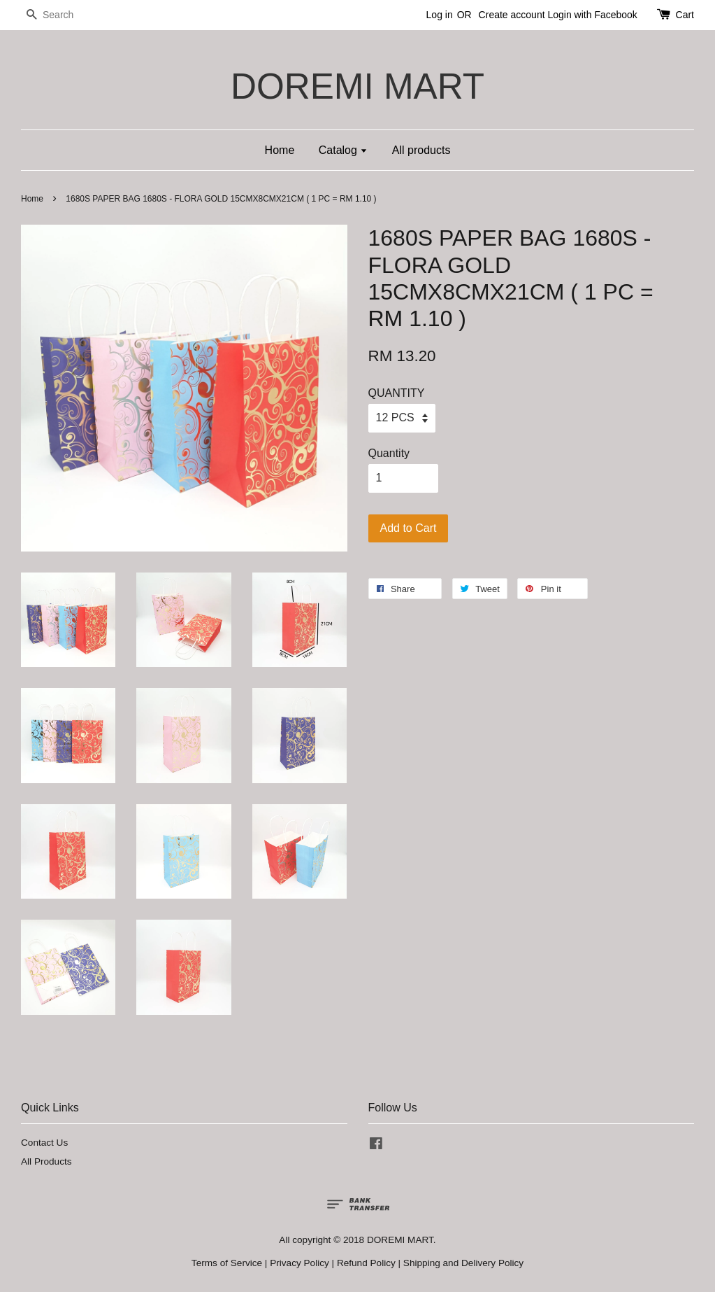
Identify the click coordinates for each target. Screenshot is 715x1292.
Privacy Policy (299, 1263)
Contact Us (44, 1142)
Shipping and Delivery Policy (463, 1263)
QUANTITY (396, 393)
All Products (46, 1161)
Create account (512, 14)
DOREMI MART (357, 86)
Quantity (389, 453)
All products (421, 150)
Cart (685, 14)
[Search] (63, 15)
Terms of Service (227, 1263)
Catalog (343, 150)
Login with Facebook (592, 14)
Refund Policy (366, 1263)
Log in (439, 14)
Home (280, 150)
